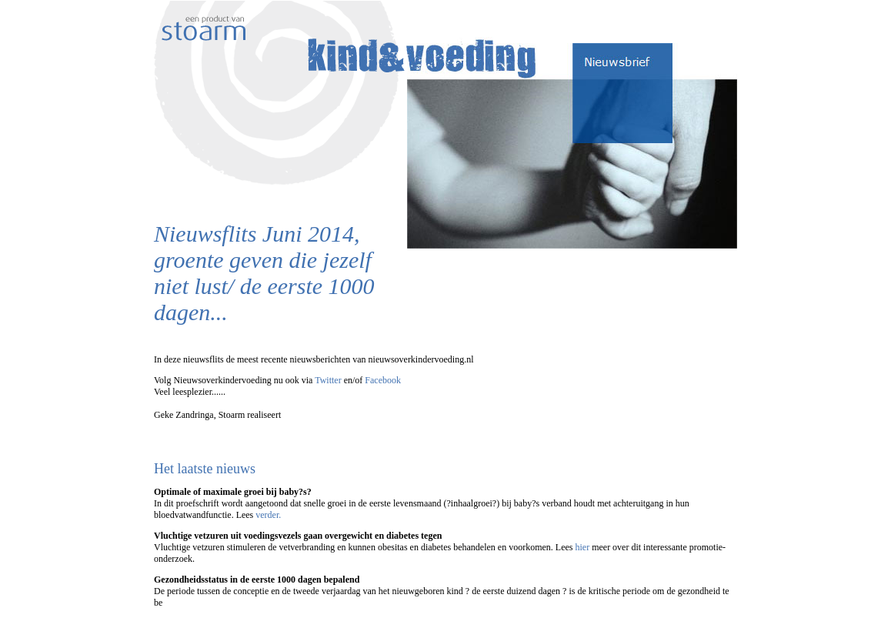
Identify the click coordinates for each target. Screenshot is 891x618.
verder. (268, 514)
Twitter (328, 380)
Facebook (383, 380)
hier (582, 547)
